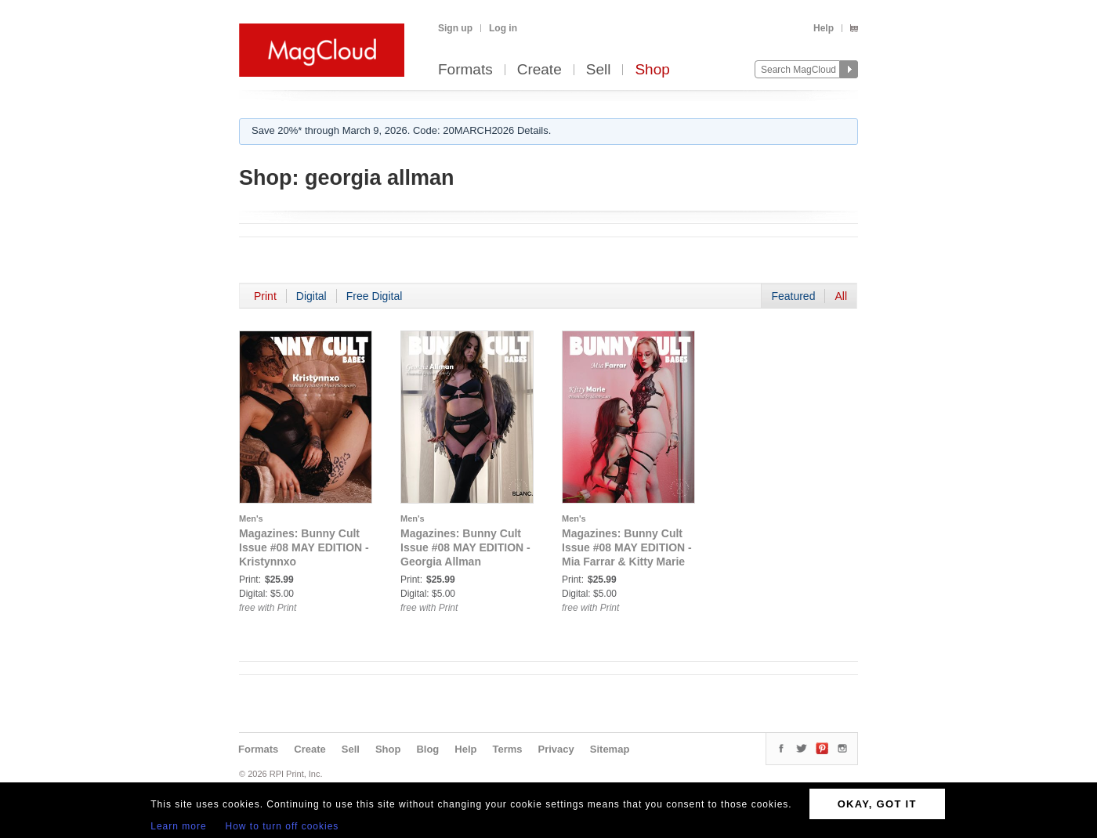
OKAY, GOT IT (877, 804)
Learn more (178, 826)
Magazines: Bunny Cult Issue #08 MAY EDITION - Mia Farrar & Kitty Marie (627, 547)
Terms (507, 749)
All (841, 296)
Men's (251, 518)
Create (539, 70)
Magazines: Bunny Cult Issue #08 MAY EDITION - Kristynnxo (304, 547)
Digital (311, 296)
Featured (793, 296)
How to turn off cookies (282, 826)
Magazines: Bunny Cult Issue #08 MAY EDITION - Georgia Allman (465, 547)
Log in (503, 28)
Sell (598, 70)
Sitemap (610, 749)
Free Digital (374, 296)
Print (265, 296)
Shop (652, 70)
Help (823, 28)
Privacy (556, 749)
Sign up (455, 28)
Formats (465, 70)
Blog (427, 749)
